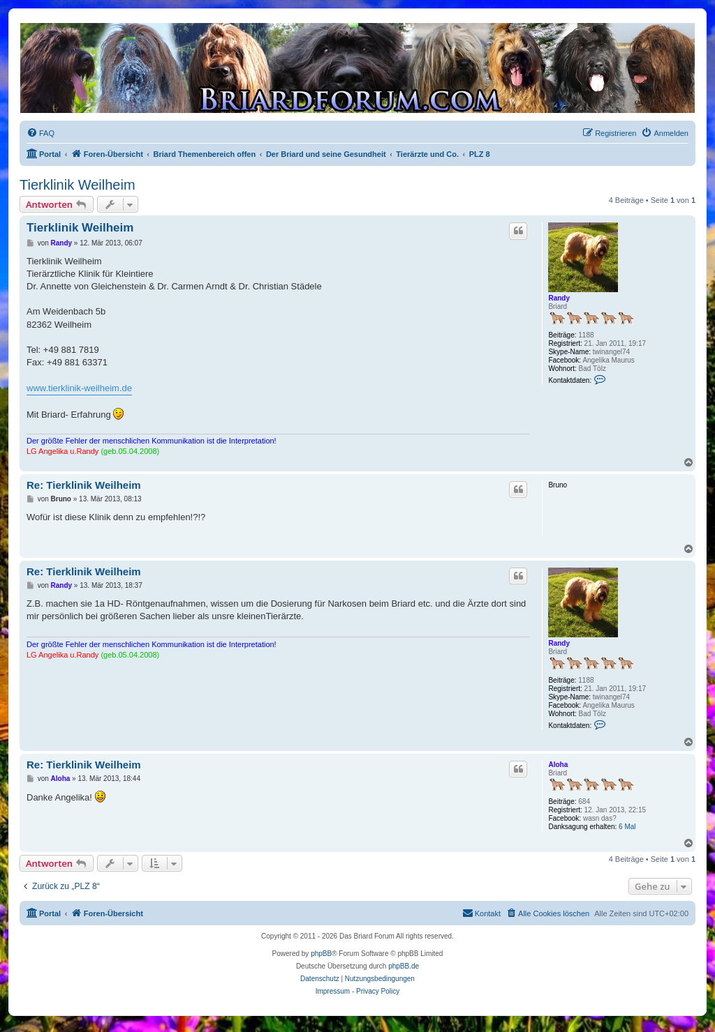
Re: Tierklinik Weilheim (84, 485)
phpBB (321, 953)
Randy (559, 298)
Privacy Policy (377, 991)
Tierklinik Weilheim (77, 184)
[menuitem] (40, 133)
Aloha (558, 764)
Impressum (333, 991)
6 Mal (627, 826)
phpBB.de (403, 966)
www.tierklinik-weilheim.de (79, 388)
